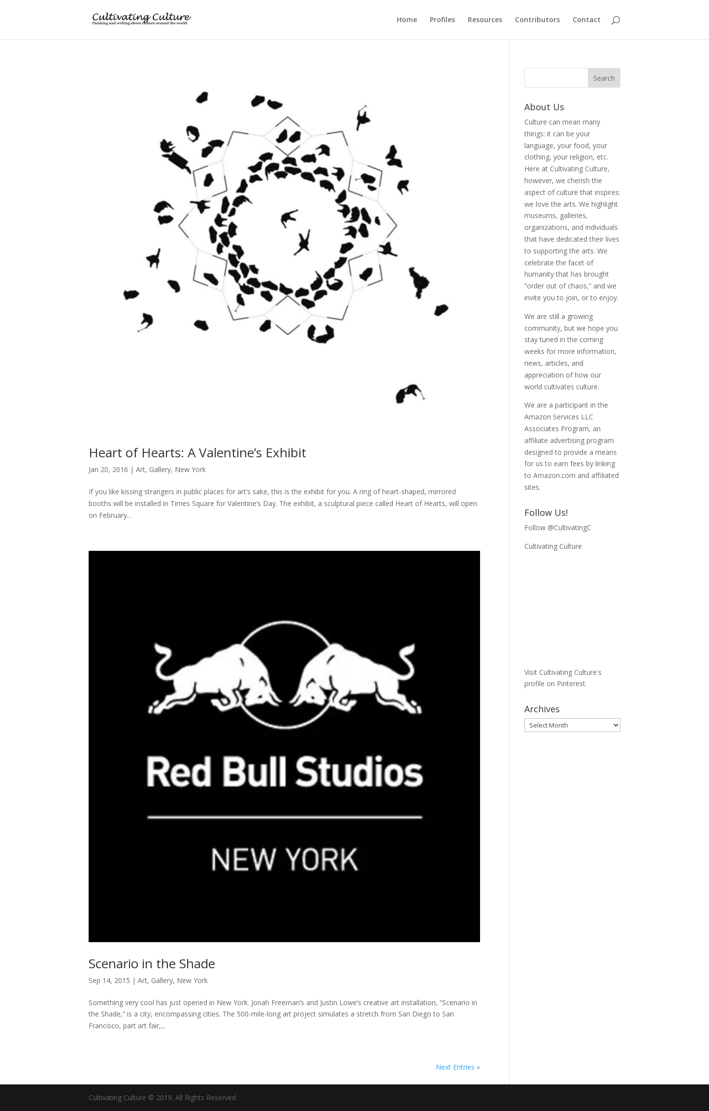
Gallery (160, 469)
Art (140, 469)
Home (407, 20)
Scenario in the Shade (152, 963)
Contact (587, 20)
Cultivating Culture (553, 546)
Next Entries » (458, 1067)
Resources (485, 20)
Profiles (442, 20)
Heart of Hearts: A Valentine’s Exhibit (197, 452)
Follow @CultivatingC (557, 527)
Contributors (537, 20)
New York (190, 469)
